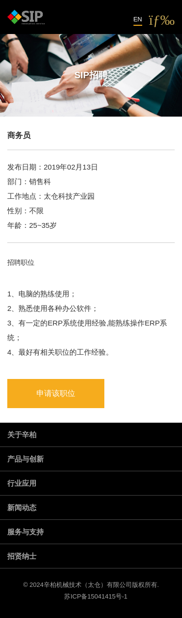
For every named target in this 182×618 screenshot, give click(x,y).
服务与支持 (25, 532)
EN (137, 19)
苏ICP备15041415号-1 (95, 596)
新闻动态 (21, 507)
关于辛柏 (21, 434)
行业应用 (21, 483)
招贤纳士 (21, 556)
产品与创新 (25, 459)
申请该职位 (55, 393)
